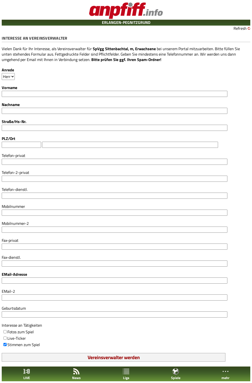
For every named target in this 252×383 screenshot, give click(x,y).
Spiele (175, 374)
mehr (225, 374)
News (76, 374)
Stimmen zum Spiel (23, 345)
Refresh (240, 28)
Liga (126, 374)
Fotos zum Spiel (20, 332)
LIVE (26, 374)
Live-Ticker (16, 338)
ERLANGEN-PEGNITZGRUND (126, 22)
